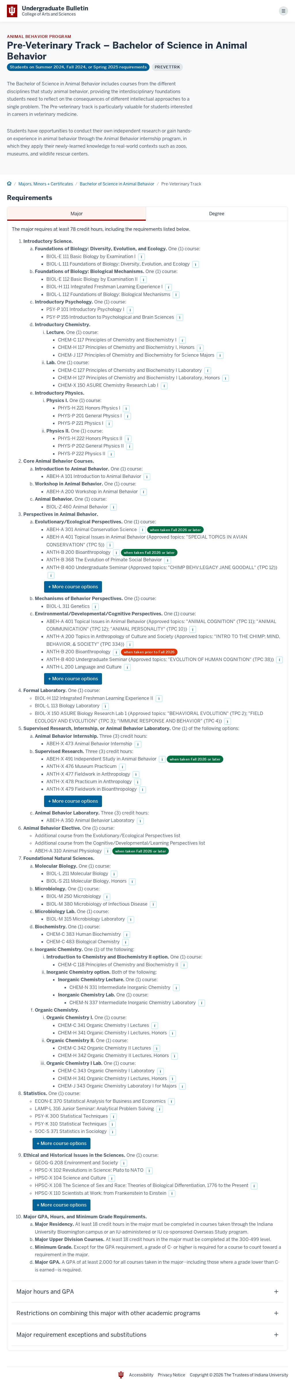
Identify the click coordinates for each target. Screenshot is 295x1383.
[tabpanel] (147, 786)
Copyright (199, 1375)
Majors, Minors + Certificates (45, 184)
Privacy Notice (171, 1375)
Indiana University (271, 1375)
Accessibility (141, 1375)
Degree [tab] (216, 214)
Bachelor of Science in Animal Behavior (117, 184)
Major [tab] (77, 214)
